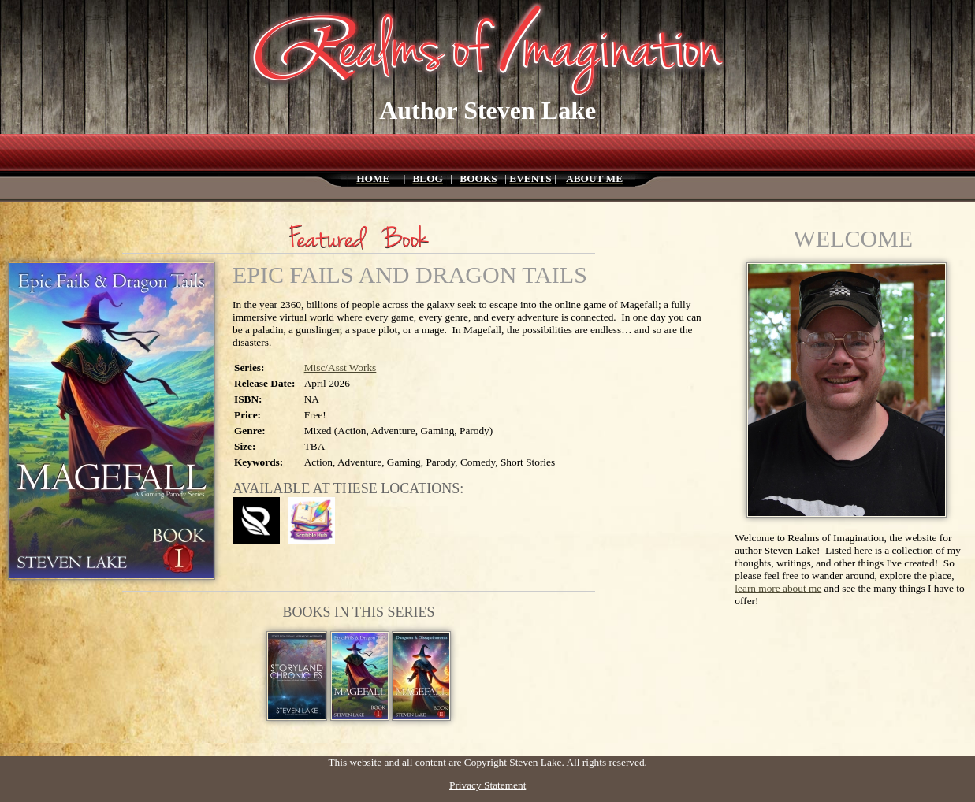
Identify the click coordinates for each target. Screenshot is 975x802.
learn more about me (778, 588)
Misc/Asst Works (340, 367)
